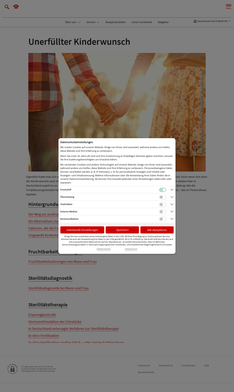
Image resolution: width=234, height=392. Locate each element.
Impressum (131, 249)
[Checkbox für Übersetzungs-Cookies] (162, 197)
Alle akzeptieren (157, 230)
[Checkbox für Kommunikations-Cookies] (162, 219)
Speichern (122, 230)
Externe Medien (68, 211)
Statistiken (66, 204)
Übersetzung (67, 196)
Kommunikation (69, 218)
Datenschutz (103, 249)
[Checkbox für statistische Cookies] (162, 204)
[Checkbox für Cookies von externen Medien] (162, 211)
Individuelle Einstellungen (82, 230)
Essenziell (65, 189)
